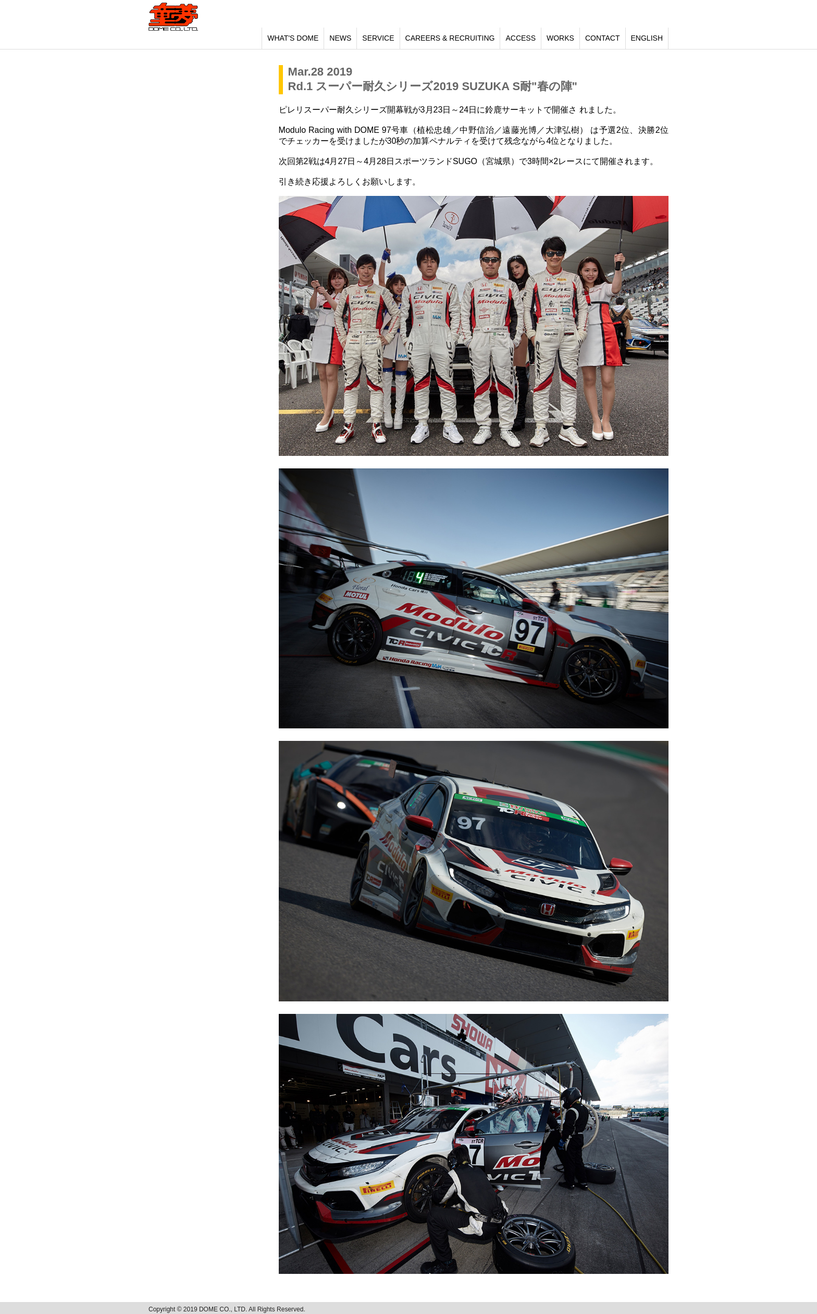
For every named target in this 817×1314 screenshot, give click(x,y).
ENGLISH (647, 38)
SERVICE (378, 38)
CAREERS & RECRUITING (450, 38)
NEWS (340, 38)
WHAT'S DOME (292, 38)
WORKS (560, 38)
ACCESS (520, 38)
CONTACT (602, 38)
